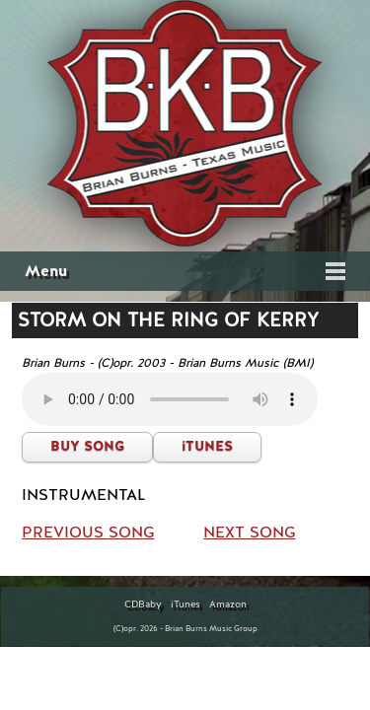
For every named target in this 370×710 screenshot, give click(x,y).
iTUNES (207, 446)
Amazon (228, 604)
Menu (46, 271)
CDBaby (143, 604)
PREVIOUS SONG (88, 532)
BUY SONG (87, 446)
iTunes (185, 604)
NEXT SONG (249, 532)
